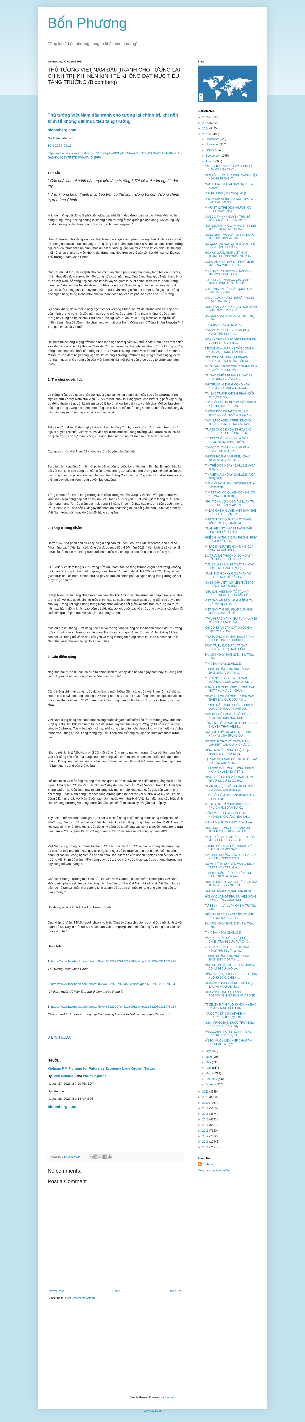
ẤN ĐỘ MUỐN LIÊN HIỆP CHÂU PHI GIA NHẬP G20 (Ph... (229, 1042)
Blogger (169, 1397)
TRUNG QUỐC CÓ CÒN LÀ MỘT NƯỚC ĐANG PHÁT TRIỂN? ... (227, 440)
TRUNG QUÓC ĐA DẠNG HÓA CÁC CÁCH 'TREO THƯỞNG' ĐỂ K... (228, 431)
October (211, 150)
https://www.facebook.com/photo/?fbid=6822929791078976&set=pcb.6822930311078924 (113, 961)
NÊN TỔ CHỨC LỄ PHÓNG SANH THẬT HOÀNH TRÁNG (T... (231, 177)
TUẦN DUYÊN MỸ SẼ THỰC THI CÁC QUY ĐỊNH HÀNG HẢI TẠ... (229, 566)
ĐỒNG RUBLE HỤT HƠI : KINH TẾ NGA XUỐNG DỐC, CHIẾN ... (231, 976)
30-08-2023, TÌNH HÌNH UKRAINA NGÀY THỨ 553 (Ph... (227, 332)
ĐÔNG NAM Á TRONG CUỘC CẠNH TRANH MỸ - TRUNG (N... (229, 752)
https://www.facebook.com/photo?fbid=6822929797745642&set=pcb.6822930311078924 (113, 984)
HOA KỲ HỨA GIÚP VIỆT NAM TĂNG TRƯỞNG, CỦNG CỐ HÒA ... (229, 779)
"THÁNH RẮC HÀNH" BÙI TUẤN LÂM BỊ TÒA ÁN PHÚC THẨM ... (231, 620)
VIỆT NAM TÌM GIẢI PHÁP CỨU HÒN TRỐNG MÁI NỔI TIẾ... (229, 611)
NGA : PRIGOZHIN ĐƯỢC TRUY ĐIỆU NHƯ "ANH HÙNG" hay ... (230, 1024)
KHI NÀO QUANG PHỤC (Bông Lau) (228, 822)
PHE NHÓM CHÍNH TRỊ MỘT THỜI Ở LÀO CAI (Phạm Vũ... (229, 200)
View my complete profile (213, 1170)
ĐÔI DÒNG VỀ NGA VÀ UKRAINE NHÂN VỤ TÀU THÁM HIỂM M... (227, 359)
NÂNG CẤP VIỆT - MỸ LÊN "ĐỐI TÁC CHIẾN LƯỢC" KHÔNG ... (229, 584)
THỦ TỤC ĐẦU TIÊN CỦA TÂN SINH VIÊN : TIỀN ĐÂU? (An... (228, 874)
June (209, 1056)
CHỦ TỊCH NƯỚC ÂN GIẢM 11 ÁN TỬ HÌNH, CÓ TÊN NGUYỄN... (229, 503)
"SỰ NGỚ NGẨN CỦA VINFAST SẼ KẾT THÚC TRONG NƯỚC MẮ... (231, 227)
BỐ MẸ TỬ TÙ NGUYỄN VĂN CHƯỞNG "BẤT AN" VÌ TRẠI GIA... (231, 865)
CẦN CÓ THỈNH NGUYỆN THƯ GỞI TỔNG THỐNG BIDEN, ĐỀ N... (228, 218)
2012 (205, 1147)
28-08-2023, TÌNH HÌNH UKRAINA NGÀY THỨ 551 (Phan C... (227, 948)
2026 (205, 117)
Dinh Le (66, 1156)
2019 (205, 1108)
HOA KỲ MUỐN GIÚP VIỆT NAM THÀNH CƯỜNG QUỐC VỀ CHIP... (229, 254)
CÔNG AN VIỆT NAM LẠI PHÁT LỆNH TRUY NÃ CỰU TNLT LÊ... (229, 263)
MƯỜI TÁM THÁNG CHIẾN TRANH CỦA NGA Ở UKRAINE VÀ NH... (231, 368)
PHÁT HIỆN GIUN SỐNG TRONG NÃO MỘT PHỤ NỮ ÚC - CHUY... (230, 689)
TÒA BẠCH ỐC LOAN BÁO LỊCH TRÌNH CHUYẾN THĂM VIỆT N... (231, 725)
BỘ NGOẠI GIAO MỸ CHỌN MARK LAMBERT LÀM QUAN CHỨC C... (228, 743)
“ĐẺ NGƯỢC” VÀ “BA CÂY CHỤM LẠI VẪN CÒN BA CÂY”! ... (229, 167)
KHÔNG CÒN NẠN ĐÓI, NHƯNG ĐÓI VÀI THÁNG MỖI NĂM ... (229, 847)
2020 (205, 1102)
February (212, 1079)
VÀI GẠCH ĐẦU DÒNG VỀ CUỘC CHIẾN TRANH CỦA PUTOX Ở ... (228, 939)
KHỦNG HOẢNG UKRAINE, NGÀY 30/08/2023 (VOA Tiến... (227, 458)
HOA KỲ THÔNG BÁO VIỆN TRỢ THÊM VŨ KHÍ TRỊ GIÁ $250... (230, 341)
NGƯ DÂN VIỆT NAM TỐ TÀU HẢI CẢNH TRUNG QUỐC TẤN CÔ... (228, 593)
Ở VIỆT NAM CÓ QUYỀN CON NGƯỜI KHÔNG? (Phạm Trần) (230, 494)
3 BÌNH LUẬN (60, 1037)
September (213, 155)
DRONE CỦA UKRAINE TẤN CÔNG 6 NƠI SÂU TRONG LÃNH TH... (229, 350)
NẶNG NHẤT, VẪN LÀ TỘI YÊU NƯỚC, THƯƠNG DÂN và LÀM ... (230, 236)
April (209, 1067)
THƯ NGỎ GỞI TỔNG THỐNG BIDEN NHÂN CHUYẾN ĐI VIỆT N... (229, 770)
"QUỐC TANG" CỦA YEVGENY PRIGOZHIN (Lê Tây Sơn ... (225, 1015)
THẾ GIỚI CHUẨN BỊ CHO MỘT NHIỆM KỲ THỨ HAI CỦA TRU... (230, 404)
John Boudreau (64, 1076)
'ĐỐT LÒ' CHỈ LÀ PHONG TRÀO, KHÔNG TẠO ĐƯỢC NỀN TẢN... (228, 815)
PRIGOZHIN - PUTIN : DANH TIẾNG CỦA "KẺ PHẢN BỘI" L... (228, 1033)
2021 (205, 1097)
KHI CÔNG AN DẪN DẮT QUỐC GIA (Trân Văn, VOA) (228, 290)
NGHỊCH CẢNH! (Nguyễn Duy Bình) (228, 891)
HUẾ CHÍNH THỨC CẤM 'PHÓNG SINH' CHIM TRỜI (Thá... (231, 539)
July (209, 1051)
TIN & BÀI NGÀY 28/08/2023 (223, 932)
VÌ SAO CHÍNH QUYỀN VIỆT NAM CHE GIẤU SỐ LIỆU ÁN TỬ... (230, 512)
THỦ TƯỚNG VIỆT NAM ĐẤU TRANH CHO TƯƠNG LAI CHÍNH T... (229, 638)
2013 (205, 1141)
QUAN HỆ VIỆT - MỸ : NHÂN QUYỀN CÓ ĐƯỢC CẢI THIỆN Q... (229, 788)
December (213, 139)
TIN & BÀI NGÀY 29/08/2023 (223, 663)
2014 (205, 1136)
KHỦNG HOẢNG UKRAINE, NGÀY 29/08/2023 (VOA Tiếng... (227, 670)
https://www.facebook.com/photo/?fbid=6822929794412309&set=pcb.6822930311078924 (113, 1006)
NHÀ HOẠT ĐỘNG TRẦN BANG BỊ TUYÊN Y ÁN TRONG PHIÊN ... (227, 829)
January (211, 1084)
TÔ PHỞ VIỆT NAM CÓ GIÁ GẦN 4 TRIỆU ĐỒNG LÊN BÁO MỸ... (227, 281)
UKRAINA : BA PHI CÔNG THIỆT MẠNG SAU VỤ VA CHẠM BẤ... (231, 984)
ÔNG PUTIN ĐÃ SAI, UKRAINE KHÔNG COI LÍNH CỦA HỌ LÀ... (231, 967)
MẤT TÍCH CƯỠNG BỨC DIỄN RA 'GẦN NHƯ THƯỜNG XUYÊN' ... (231, 856)
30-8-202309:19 (60, 145)
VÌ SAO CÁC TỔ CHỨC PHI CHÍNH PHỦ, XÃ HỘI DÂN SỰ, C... (228, 806)
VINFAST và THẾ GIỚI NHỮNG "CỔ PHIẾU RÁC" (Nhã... (228, 209)
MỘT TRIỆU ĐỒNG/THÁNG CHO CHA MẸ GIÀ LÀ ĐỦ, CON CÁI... (229, 838)
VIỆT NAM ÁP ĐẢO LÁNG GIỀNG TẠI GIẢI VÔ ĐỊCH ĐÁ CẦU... (229, 602)
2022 (205, 1091)
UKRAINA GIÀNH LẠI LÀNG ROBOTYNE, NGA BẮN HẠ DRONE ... (230, 996)
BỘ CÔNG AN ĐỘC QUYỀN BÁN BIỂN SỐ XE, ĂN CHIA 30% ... (230, 245)
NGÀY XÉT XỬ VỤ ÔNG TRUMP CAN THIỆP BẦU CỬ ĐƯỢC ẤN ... (229, 698)
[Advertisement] (152, 1347)
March (210, 1073)
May (209, 1062)
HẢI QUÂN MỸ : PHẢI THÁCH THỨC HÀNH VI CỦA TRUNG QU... (228, 734)
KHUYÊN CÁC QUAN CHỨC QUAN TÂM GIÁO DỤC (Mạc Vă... (228, 521)
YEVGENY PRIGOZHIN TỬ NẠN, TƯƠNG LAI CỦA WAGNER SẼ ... (228, 680)
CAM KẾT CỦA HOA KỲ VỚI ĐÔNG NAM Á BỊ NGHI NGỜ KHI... (228, 716)
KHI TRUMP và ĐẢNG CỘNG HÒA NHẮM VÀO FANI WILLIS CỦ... (227, 386)
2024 (205, 128)
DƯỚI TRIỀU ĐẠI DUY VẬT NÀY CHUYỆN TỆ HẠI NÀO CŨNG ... (227, 647)
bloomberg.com (62, 130)
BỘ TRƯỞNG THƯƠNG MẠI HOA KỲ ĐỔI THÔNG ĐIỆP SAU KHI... (229, 557)
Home (116, 1291)
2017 (205, 1119)
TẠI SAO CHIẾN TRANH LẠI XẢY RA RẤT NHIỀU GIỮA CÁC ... (229, 377)
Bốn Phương (87, 23)
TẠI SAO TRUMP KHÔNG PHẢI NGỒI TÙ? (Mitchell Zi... (229, 395)
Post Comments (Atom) (80, 1298)
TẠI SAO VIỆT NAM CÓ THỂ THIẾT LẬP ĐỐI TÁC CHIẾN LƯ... (231, 761)
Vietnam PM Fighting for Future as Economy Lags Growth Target (101, 1068)
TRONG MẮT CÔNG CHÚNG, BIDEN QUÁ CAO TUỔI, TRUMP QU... (229, 706)
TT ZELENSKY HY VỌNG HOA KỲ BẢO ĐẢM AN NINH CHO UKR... (230, 1006)
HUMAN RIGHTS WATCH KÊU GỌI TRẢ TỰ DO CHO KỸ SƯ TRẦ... (231, 883)
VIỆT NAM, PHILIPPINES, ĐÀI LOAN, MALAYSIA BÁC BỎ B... (229, 272)
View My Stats (152, 1410)
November (213, 144)
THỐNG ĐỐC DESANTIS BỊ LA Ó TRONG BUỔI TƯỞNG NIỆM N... (228, 413)
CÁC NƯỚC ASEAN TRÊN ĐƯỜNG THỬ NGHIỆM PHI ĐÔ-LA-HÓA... (228, 422)
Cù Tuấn (54, 138)
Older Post (175, 1291)
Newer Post (56, 1291)
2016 (205, 1125)
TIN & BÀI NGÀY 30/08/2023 (223, 325)
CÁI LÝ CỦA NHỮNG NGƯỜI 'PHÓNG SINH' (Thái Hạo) (229, 299)
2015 (205, 1130)
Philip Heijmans (94, 1076)
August (210, 161)
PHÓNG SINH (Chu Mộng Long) (225, 193)
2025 (205, 123)
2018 (205, 1113)
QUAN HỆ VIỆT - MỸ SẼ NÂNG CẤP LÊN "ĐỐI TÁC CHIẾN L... (228, 530)
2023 (205, 134)
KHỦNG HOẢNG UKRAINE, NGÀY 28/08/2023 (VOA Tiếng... (227, 958)
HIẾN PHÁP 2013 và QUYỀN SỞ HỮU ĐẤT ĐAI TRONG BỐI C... (229, 916)
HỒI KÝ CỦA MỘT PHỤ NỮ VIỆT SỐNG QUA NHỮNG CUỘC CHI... (231, 898)
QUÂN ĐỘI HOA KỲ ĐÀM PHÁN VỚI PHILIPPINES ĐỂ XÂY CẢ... (228, 575)
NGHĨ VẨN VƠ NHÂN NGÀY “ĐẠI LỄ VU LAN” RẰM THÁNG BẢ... (231, 308)
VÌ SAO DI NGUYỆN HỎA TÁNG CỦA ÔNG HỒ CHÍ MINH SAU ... (229, 548)
